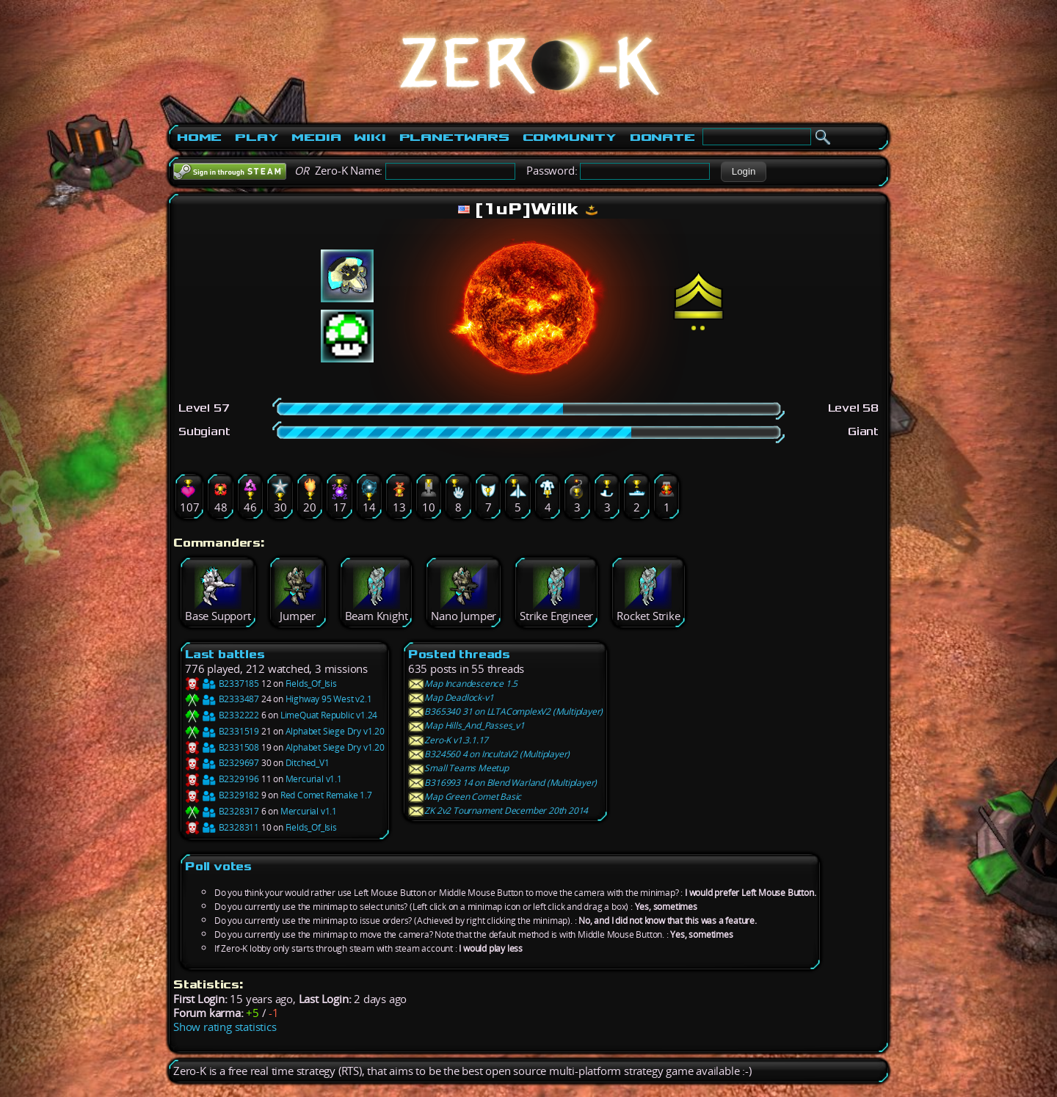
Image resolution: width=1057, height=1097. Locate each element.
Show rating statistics (225, 1027)
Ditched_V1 (308, 763)
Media (316, 137)
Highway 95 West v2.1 (329, 699)
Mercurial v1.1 (314, 779)
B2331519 (222, 731)
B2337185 (222, 683)
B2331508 (222, 747)
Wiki (369, 137)
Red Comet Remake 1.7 (326, 795)
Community (570, 137)
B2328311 (222, 827)
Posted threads (459, 654)
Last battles (225, 654)
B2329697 (222, 763)
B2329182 (222, 795)
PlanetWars (454, 137)
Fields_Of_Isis (311, 683)
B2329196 (222, 779)
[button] (743, 171)
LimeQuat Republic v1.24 (328, 715)
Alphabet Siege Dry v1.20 (335, 731)
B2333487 (222, 699)
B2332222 (222, 715)
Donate (662, 137)
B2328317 (222, 811)
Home (199, 137)
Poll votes (218, 866)
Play (256, 137)
